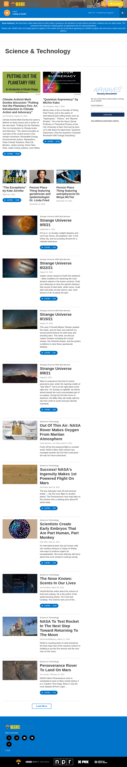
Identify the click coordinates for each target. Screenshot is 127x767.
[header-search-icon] (103, 3)
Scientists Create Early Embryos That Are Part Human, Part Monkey (59, 530)
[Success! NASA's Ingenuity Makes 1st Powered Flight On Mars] (20, 474)
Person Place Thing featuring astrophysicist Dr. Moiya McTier (68, 192)
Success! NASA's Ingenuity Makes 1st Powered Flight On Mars (58, 476)
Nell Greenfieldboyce (48, 639)
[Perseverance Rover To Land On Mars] (20, 670)
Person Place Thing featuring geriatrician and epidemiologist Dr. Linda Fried (40, 194)
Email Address (97, 105)
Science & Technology (49, 422)
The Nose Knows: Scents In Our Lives (58, 580)
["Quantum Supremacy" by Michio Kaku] (62, 82)
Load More (41, 706)
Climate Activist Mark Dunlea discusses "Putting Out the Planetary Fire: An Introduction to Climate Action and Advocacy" (20, 106)
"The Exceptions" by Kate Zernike (14, 189)
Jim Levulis (44, 674)
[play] (7, 12)
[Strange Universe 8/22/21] (20, 268)
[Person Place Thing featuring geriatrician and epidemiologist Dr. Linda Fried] (41, 176)
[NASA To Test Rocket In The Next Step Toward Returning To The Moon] (20, 626)
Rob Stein (44, 542)
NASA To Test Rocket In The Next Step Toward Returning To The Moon (59, 628)
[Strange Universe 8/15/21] (20, 319)
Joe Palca (44, 487)
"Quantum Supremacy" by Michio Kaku (60, 101)
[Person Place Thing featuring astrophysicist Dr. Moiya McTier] (68, 176)
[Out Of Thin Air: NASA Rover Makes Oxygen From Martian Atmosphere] (20, 430)
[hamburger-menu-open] (6, 3)
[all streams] (123, 13)
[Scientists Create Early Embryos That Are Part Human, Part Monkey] (20, 528)
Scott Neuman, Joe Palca (50, 443)
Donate (117, 4)
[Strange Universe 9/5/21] (20, 225)
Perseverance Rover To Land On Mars (58, 667)
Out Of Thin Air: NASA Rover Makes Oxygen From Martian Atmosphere (60, 432)
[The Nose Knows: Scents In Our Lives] (20, 583)
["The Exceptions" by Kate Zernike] (15, 176)
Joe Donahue (8, 116)
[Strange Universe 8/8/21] (20, 373)
